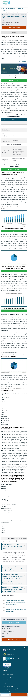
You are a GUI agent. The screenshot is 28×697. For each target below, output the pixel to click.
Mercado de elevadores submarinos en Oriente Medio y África (15, 603)
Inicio (2, 8)
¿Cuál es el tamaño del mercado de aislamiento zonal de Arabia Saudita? (14, 583)
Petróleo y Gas (20, 8)
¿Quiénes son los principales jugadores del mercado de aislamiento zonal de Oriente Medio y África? (14, 589)
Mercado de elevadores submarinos (15, 607)
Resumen (13, 32)
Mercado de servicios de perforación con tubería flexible (16, 610)
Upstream (5, 10)
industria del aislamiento (17, 177)
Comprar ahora (14, 622)
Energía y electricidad (10, 8)
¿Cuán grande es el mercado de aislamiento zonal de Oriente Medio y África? (14, 546)
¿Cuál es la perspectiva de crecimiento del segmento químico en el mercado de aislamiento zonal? (14, 569)
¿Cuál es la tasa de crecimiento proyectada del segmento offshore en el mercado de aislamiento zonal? (14, 576)
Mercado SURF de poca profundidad (15, 600)
